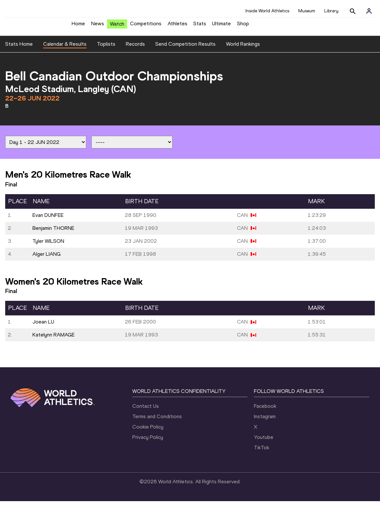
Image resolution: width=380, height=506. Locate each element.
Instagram (265, 421)
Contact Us (145, 411)
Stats (199, 26)
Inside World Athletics (267, 11)
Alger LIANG (46, 259)
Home (78, 26)
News (97, 26)
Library (331, 11)
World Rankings (243, 49)
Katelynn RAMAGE (53, 339)
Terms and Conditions (157, 421)
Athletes (177, 26)
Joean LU (43, 327)
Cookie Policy (147, 432)
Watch (117, 26)
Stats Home (19, 49)
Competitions (145, 26)
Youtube (263, 442)
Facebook (265, 411)
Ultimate (221, 26)
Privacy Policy (147, 442)
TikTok (261, 452)
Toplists (106, 49)
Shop (243, 26)
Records (135, 49)
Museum (306, 11)
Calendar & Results (65, 49)
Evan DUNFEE (48, 220)
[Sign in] (369, 11)
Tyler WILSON (48, 246)
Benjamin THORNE (53, 233)
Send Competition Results (185, 49)
